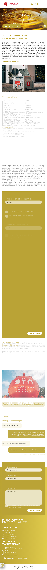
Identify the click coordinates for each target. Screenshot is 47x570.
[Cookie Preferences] (2, 565)
